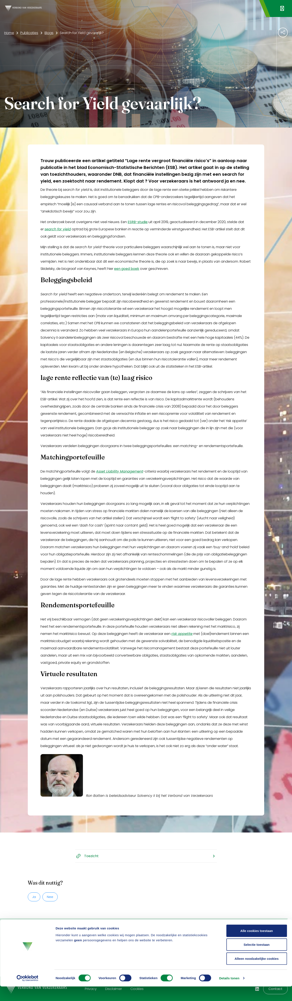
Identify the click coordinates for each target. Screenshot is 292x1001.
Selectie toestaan (257, 959)
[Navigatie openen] (282, 8)
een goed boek (126, 268)
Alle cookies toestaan (256, 945)
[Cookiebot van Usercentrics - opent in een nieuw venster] (27, 993)
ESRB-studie (138, 221)
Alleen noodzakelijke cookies (257, 973)
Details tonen (229, 992)
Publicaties (29, 32)
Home (9, 32)
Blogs (49, 32)
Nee (50, 897)
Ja (34, 897)
